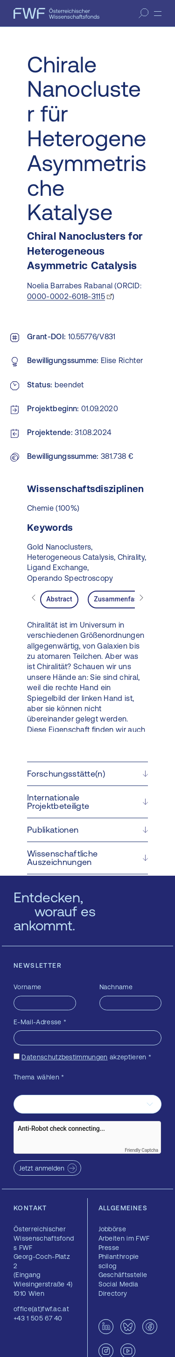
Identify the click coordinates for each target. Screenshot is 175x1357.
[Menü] (157, 13)
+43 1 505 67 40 (38, 1318)
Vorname (27, 987)
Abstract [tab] (59, 599)
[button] (87, 774)
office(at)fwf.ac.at (41, 1309)
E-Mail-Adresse (40, 1022)
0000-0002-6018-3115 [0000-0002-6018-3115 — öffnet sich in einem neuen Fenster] (66, 296)
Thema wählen (39, 1077)
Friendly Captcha (141, 1150)
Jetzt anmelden (41, 1168)
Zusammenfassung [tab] (123, 599)
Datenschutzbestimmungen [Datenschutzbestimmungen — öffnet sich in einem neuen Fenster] (64, 1057)
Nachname (116, 987)
